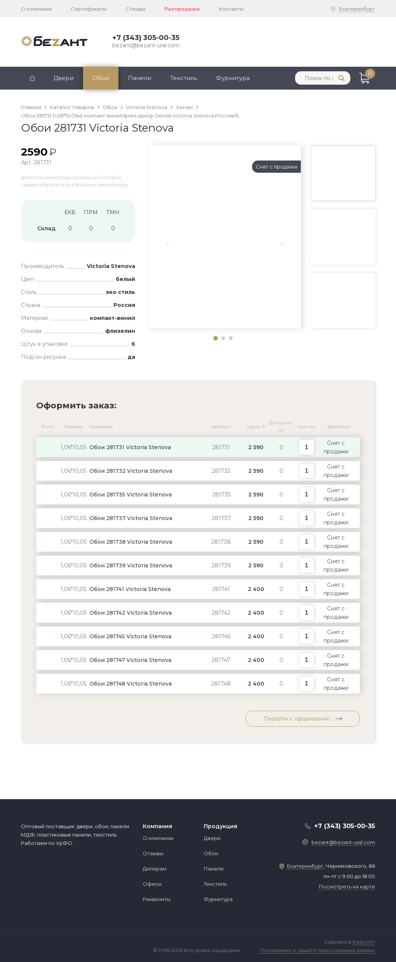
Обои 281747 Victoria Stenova (130, 660)
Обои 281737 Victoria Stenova (130, 518)
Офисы (152, 884)
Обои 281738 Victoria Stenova (130, 541)
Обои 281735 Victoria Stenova (130, 494)
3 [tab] (230, 338)
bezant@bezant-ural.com (146, 45)
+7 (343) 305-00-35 (145, 38)
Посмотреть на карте (347, 886)
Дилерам (154, 869)
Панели (139, 78)
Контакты (231, 9)
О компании (36, 9)
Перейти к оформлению (302, 718)
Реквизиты (157, 899)
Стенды (135, 9)
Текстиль (183, 78)
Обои (101, 78)
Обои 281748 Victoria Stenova (130, 683)
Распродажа (182, 9)
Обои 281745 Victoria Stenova (130, 636)
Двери (63, 78)
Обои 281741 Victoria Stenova (130, 589)
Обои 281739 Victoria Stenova (130, 565)
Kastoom (364, 942)
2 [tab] (223, 338)
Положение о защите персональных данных (317, 950)
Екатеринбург (357, 9)
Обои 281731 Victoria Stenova (130, 447)
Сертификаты (89, 9)
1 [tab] (215, 338)
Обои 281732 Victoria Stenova (130, 470)
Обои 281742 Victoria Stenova (130, 612)
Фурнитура (233, 78)
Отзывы (153, 853)
